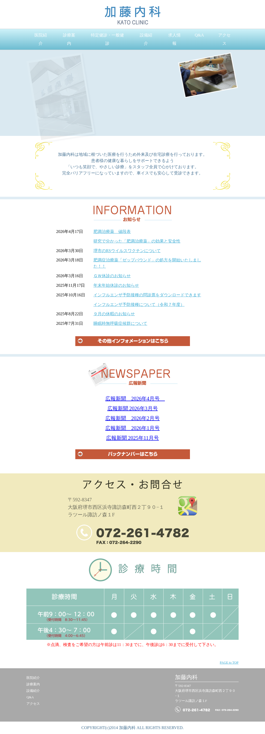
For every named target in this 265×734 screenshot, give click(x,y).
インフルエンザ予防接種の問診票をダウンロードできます (147, 295)
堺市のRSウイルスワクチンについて (127, 250)
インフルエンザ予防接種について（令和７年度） (139, 304)
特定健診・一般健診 (107, 39)
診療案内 (69, 39)
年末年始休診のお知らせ (116, 285)
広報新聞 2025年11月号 (132, 438)
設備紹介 (146, 39)
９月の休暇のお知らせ (114, 314)
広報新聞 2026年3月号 (132, 408)
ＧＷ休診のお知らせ (112, 276)
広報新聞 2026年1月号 (132, 428)
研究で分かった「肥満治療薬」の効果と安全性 (136, 241)
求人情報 (174, 39)
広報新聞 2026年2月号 (132, 418)
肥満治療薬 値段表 (112, 231)
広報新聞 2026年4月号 (135, 398)
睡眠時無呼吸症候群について (120, 323)
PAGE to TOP (229, 662)
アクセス (224, 39)
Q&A (199, 35)
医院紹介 (40, 39)
